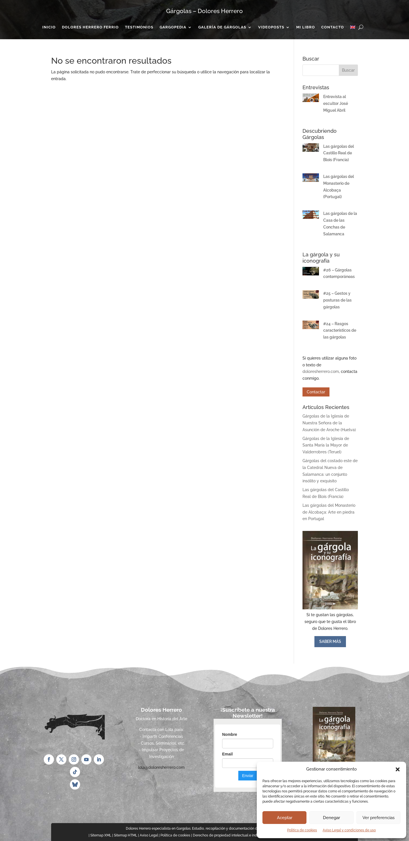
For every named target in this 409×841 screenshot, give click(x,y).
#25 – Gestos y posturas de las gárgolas (337, 300)
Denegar (331, 817)
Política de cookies (302, 830)
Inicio (49, 27)
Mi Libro (305, 27)
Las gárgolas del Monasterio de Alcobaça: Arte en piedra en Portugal (328, 512)
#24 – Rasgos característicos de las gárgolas (339, 330)
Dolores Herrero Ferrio (90, 27)
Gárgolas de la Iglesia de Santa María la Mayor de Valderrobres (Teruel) (325, 445)
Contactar (316, 392)
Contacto (332, 27)
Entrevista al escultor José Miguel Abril (335, 103)
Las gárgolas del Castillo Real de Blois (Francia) (338, 153)
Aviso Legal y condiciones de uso (349, 830)
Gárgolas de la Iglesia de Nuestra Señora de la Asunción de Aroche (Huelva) (329, 423)
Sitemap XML (100, 835)
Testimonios (139, 27)
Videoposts (271, 27)
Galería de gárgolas (222, 27)
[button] (397, 769)
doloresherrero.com (320, 371)
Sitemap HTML (125, 835)
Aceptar (284, 817)
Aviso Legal (149, 835)
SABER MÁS (330, 641)
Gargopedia (173, 27)
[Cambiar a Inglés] (352, 28)
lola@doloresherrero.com (161, 767)
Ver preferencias (378, 817)
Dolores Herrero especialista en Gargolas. (158, 828)
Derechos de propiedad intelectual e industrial (230, 835)
